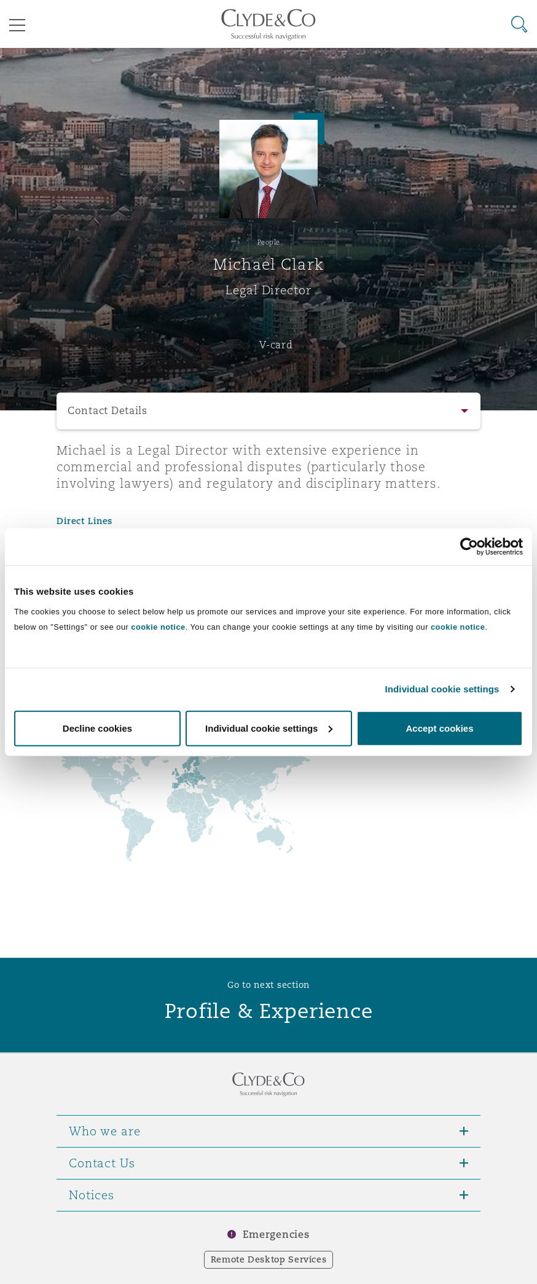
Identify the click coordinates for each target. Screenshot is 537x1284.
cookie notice (158, 626)
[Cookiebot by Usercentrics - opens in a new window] (469, 547)
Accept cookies (439, 727)
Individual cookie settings (442, 689)
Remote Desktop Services (269, 1259)
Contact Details (107, 410)
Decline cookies (97, 727)
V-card (275, 345)
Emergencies (276, 1234)
